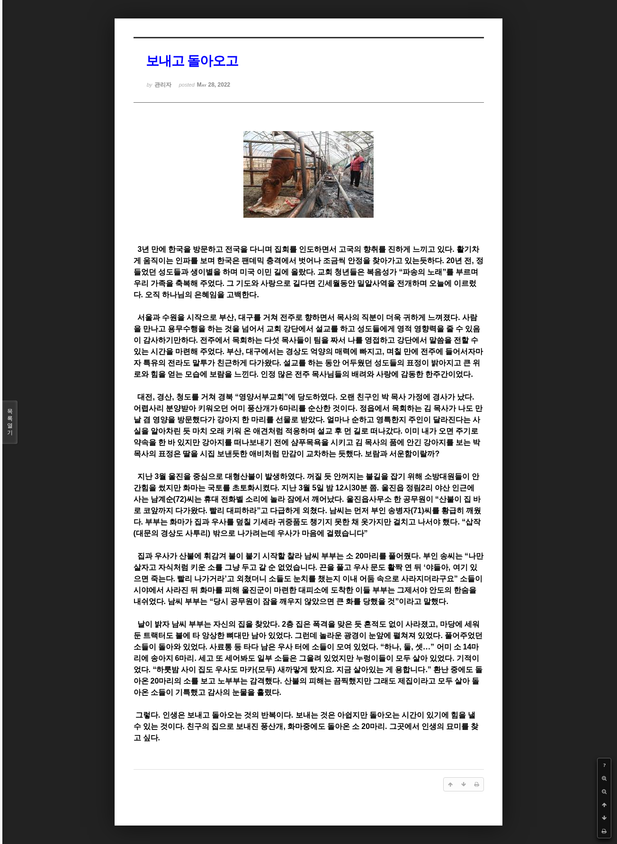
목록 (10, 422)
